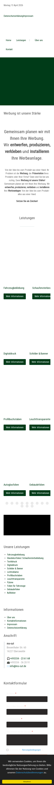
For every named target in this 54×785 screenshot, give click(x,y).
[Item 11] (32, 506)
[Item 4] (27, 503)
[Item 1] (12, 503)
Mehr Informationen (14, 296)
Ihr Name (11, 693)
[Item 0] (6, 503)
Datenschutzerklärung (13, 16)
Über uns (11, 617)
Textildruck (12, 561)
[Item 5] (32, 503)
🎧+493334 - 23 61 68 (18, 658)
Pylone (10, 582)
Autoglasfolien (11, 484)
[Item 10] (27, 506)
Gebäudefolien (36, 484)
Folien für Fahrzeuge (16, 585)
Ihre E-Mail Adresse (16, 706)
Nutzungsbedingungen (31, 750)
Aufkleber (11, 592)
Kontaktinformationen (16, 620)
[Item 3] (22, 503)
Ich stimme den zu (26, 750)
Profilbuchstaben (13, 419)
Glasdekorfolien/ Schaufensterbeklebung (25, 558)
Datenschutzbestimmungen (30, 773)
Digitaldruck (10, 353)
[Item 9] (22, 506)
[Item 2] (17, 503)
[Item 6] (37, 503)
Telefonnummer (14, 719)
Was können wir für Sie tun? (19, 731)
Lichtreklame (13, 572)
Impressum (28, 16)
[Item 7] (42, 503)
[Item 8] (47, 503)
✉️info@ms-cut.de (16, 666)
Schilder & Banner (38, 353)
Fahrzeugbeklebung (14, 287)
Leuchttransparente (39, 419)
